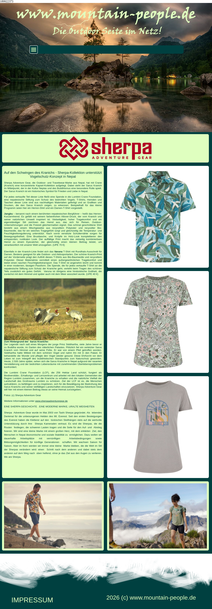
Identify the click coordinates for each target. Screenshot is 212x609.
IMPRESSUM (32, 600)
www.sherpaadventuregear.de (51, 401)
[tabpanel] (53, 313)
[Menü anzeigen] (33, 49)
